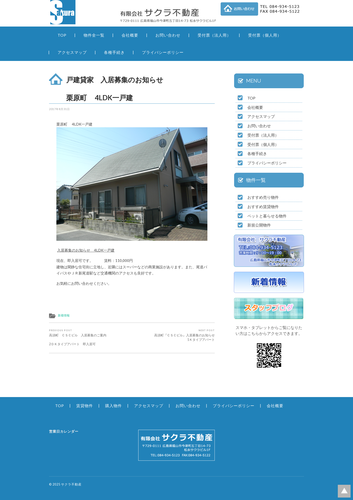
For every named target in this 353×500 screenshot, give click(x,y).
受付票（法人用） (214, 35)
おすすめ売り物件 (263, 197)
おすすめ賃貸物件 (263, 206)
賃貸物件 (84, 405)
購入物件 (113, 405)
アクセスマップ (72, 52)
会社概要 (130, 35)
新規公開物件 (259, 225)
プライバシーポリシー (163, 52)
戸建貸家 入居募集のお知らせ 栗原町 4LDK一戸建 (139, 88)
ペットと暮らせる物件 (267, 216)
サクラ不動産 (71, 484)
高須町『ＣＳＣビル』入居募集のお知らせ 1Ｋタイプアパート (174, 335)
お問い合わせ (167, 35)
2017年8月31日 (59, 109)
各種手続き (114, 52)
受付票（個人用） (264, 35)
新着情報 (64, 315)
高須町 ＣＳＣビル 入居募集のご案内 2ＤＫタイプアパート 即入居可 (89, 337)
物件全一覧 (94, 35)
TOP (62, 35)
